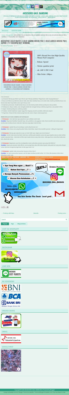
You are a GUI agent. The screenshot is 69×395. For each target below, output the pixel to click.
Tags (12, 224)
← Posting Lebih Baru (8, 213)
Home (3, 35)
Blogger (52, 390)
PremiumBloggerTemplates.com (43, 392)
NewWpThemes (13, 392)
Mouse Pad (9, 35)
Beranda (5, 30)
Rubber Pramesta (8, 46)
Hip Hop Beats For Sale (59, 392)
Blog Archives (22, 224)
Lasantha (31, 392)
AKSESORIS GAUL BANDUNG (35, 13)
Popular (5, 224)
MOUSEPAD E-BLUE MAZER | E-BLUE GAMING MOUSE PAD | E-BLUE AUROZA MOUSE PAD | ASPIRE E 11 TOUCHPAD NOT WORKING (34, 42)
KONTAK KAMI (16, 30)
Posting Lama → (62, 213)
